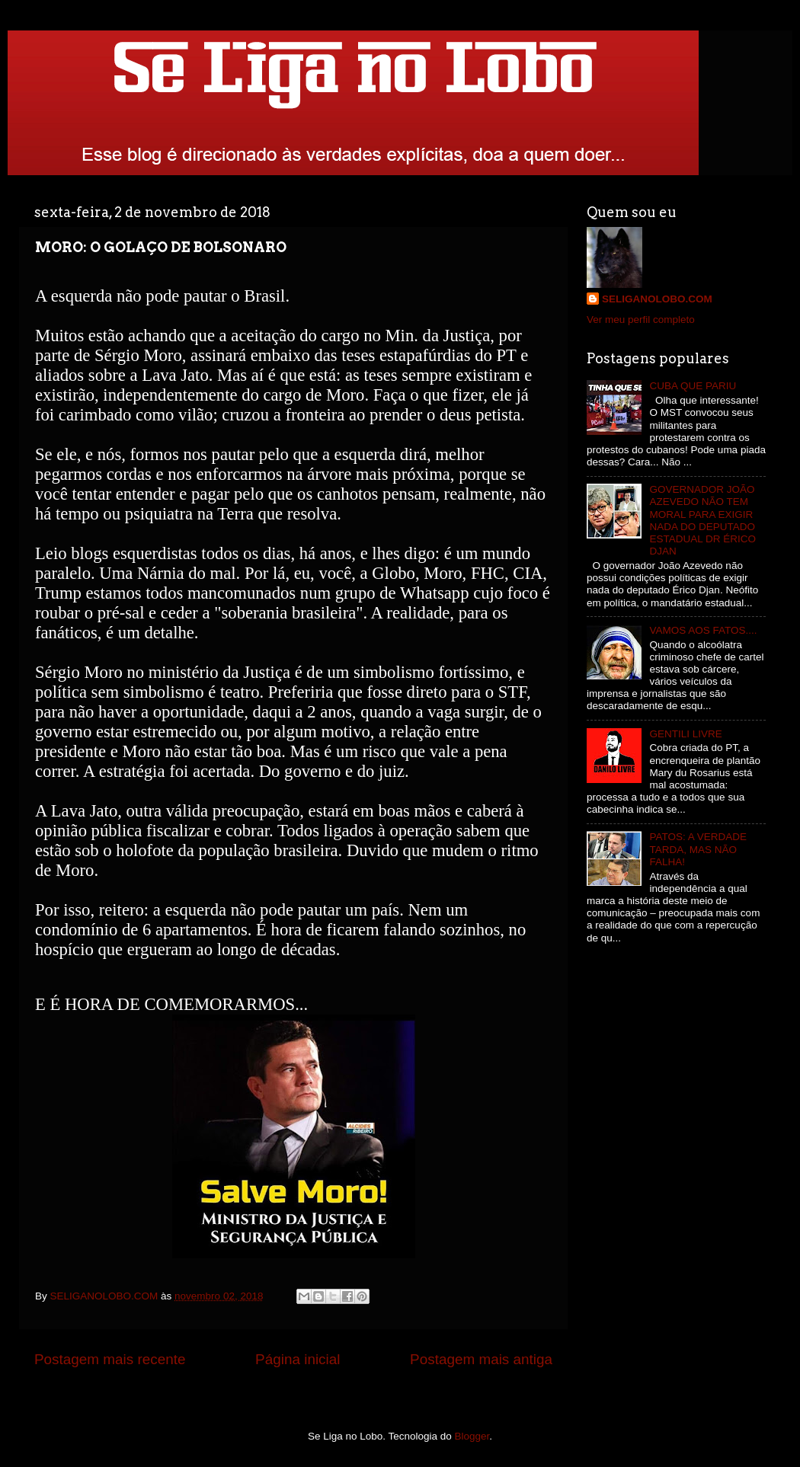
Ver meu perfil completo (641, 319)
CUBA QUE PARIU (692, 386)
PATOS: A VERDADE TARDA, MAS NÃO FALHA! (698, 849)
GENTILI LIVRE (685, 734)
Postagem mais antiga (481, 1359)
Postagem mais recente (109, 1359)
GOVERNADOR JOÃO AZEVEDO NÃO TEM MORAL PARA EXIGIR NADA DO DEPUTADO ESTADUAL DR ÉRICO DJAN (702, 520)
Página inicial (297, 1359)
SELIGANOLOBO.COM (657, 299)
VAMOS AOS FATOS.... (703, 630)
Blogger (472, 1436)
